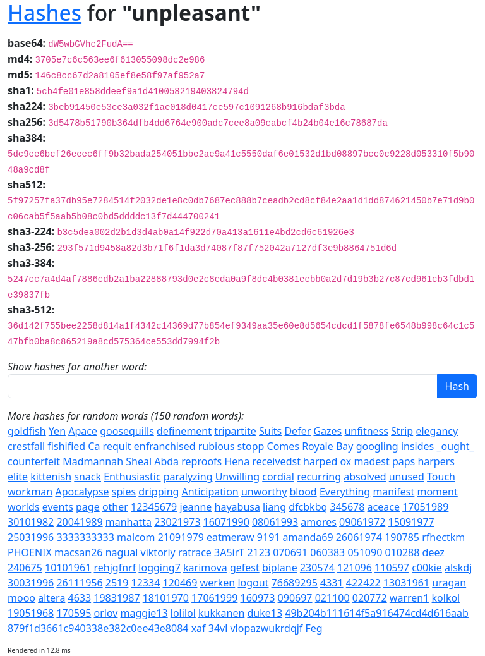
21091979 (181, 537)
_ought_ (455, 446)
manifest (393, 492)
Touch (441, 476)
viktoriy (158, 552)
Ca (94, 446)
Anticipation (210, 492)
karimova (205, 567)
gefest (245, 567)
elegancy (437, 431)
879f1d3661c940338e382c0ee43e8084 (98, 628)
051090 (364, 552)
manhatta (128, 522)
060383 (327, 552)
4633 (80, 598)
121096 (354, 567)
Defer (297, 431)
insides (417, 446)
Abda (166, 461)
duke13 (264, 613)
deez (433, 552)
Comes (283, 446)
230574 (317, 567)
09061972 (362, 522)
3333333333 (85, 537)
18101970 (166, 598)
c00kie (427, 567)
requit (117, 446)
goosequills (127, 431)
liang (274, 507)
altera (51, 598)
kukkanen (221, 613)
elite (18, 476)
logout (252, 583)
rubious (216, 446)
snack (87, 476)
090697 (295, 598)
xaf (198, 628)
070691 (290, 552)
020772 (369, 598)
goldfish (27, 431)
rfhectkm (443, 537)
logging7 (159, 567)
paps (403, 461)
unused (406, 476)
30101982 (31, 522)
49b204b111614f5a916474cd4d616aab (377, 613)
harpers (436, 461)
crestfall (26, 446)
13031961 (406, 583)
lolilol (183, 613)
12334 (145, 583)
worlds (24, 507)
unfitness (366, 431)
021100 (332, 598)
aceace (384, 507)
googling (377, 446)
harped (320, 461)
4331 (332, 583)
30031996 (31, 583)
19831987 (116, 598)
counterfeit (34, 461)
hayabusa (237, 507)
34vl (218, 628)
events (57, 507)
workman (30, 492)
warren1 (409, 598)
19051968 (31, 613)
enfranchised (165, 446)
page (88, 507)
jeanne (195, 507)
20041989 (79, 522)
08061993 (275, 522)
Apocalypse (82, 492)
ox (345, 461)
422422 (363, 583)
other (115, 507)
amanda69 (308, 537)
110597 (391, 567)
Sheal (139, 461)
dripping (158, 492)
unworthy (264, 492)
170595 (73, 613)
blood (303, 492)
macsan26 (78, 552)
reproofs (201, 461)
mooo (21, 598)
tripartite (235, 431)
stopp (251, 446)
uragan (449, 583)
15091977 (411, 522)
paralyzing (188, 476)
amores (319, 522)
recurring (319, 476)
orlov (105, 613)
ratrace (195, 552)
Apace (82, 431)
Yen (57, 431)
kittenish (50, 476)
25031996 (31, 537)
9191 (268, 537)
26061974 (359, 537)
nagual (121, 552)
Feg (314, 628)
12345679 (154, 507)
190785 (402, 537)
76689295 (295, 583)
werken (218, 583)
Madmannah (93, 461)
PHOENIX (30, 552)
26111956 (79, 583)
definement (184, 431)
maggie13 (144, 613)
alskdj (458, 567)
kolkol (446, 598)
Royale (317, 446)
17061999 (214, 598)
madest (371, 461)
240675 (25, 567)
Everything (345, 492)
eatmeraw (230, 537)
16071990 (226, 522)
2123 (258, 552)
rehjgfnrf (114, 567)
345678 (347, 507)
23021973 (177, 522)
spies (124, 492)
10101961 (68, 567)
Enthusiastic (132, 476)
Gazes (327, 431)
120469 (180, 583)
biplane (279, 567)
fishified (66, 446)
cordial (278, 476)
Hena (236, 461)
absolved (365, 476)
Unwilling (237, 476)
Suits (270, 431)
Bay (345, 446)
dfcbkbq (308, 507)
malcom (136, 537)
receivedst (276, 461)
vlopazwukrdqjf (266, 628)
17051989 (425, 507)
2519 (117, 583)
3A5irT (229, 552)
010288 (402, 552)
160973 (257, 598)
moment (437, 492)
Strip (402, 431)
